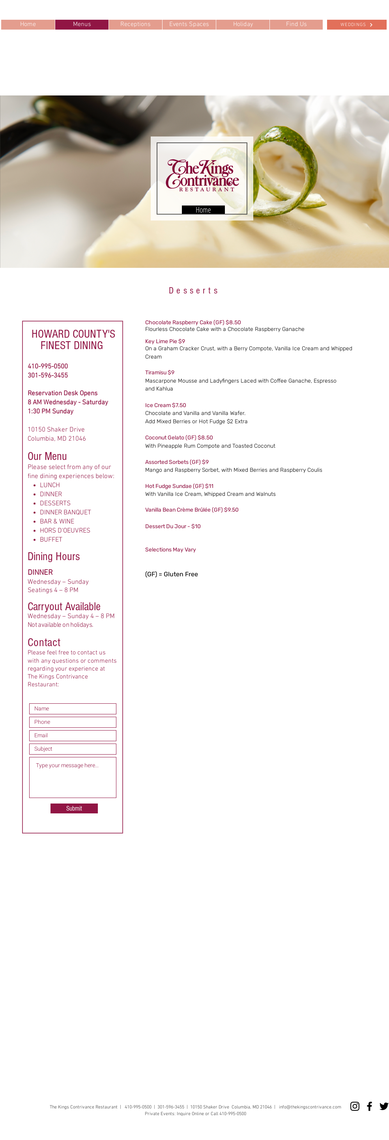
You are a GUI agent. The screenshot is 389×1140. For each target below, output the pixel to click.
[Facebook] (369, 1106)
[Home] (203, 210)
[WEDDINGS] (357, 25)
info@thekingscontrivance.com (310, 1107)
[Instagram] (355, 1106)
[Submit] (74, 808)
